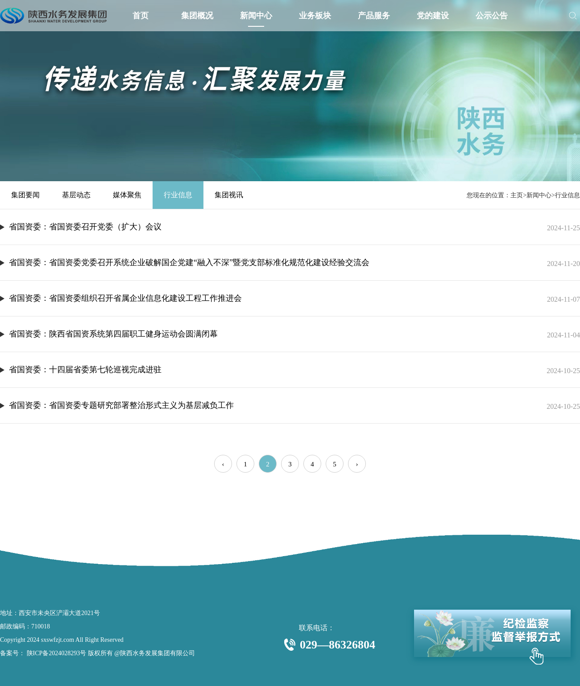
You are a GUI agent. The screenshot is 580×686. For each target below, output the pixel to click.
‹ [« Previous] (223, 464)
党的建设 (433, 15)
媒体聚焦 (127, 195)
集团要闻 (25, 195)
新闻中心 (256, 15)
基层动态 (76, 195)
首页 (140, 15)
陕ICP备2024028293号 (55, 653)
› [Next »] (357, 464)
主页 (516, 195)
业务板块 (315, 15)
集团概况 (197, 15)
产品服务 (374, 15)
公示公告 (492, 15)
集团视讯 (229, 195)
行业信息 (178, 195)
